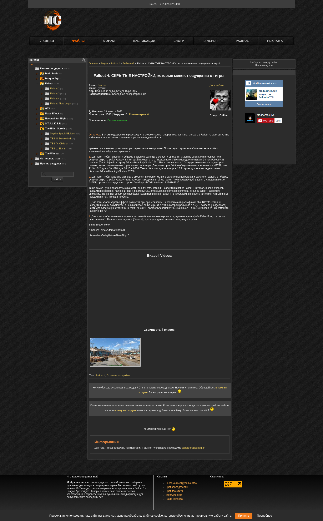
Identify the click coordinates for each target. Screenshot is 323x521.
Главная (46, 41)
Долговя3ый (217, 85)
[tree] (57, 116)
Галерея (210, 41)
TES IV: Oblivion (59, 143)
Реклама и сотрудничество (181, 483)
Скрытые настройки (118, 375)
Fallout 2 (54, 88)
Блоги (179, 41)
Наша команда (174, 498)
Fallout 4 (55, 98)
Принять (243, 515)
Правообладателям (177, 487)
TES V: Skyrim (58, 148)
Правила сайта (174, 491)
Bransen (102, 85)
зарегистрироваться (194, 447)
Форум (109, 41)
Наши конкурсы (264, 65)
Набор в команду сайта (264, 62)
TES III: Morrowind (60, 138)
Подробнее (264, 515)
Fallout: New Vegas (61, 103)
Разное (242, 41)
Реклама (275, 41)
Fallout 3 (55, 93)
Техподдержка (174, 494)
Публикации (144, 41)
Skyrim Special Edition (62, 133)
